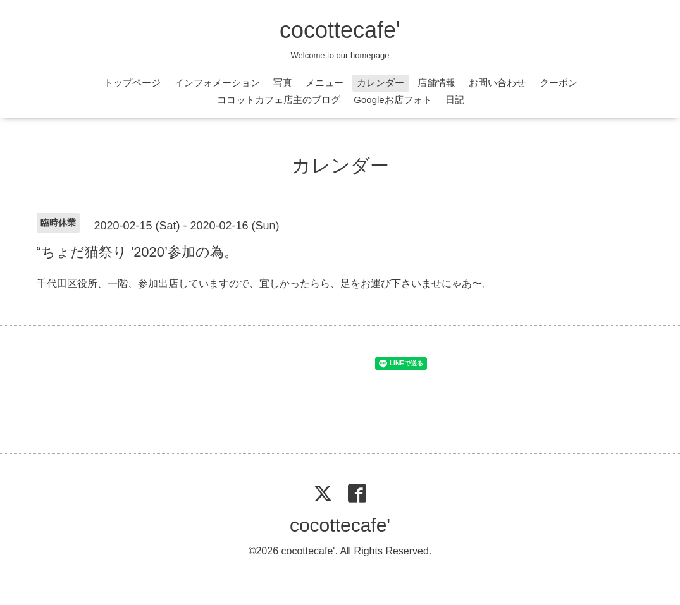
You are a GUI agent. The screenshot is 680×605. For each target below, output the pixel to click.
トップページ (132, 82)
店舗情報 (436, 82)
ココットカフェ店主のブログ (278, 99)
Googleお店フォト (392, 99)
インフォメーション (217, 82)
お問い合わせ (497, 82)
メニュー (324, 82)
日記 (454, 99)
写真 (282, 82)
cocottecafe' (340, 30)
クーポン (559, 82)
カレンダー (380, 82)
